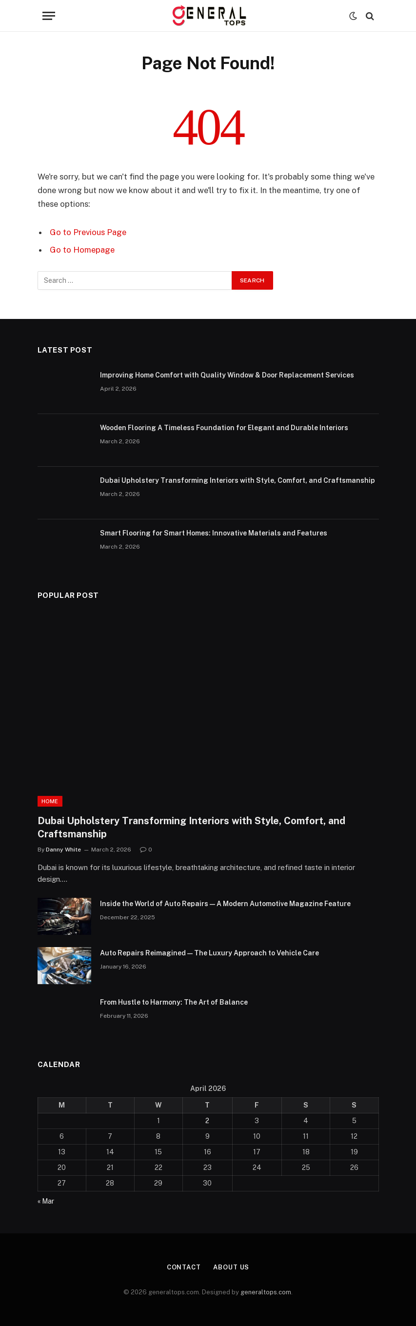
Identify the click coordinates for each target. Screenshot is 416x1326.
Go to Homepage (82, 250)
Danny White (63, 849)
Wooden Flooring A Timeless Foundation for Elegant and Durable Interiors (224, 428)
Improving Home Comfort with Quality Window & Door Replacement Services (227, 375)
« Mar (46, 1201)
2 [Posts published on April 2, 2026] (207, 1121)
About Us (231, 1267)
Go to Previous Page (88, 232)
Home (50, 801)
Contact (184, 1267)
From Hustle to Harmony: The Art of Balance (174, 1002)
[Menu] (48, 16)
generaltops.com (265, 1292)
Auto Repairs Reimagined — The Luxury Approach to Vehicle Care (209, 953)
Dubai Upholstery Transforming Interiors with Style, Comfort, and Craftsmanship (237, 480)
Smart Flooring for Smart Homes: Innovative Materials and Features (213, 533)
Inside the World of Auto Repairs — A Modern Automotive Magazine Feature (225, 904)
